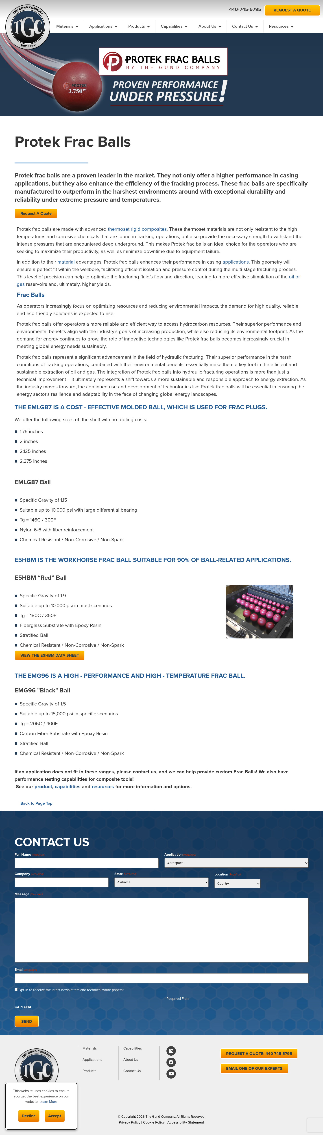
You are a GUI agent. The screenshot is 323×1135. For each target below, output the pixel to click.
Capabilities (174, 26)
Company (29, 873)
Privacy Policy (129, 1119)
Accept (54, 1116)
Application (180, 854)
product (43, 786)
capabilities (68, 786)
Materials (67, 26)
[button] (221, 10)
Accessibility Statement (185, 1119)
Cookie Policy (154, 1119)
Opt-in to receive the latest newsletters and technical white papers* (71, 988)
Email (26, 969)
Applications (103, 26)
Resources (281, 26)
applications (236, 262)
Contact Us (245, 26)
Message (29, 893)
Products (139, 26)
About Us (210, 26)
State (125, 873)
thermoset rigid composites (137, 229)
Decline (29, 1116)
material (66, 262)
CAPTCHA (23, 1005)
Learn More (48, 1101)
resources (103, 786)
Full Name (29, 854)
